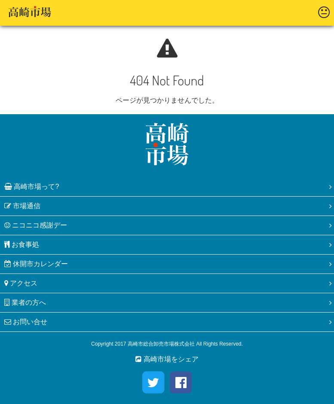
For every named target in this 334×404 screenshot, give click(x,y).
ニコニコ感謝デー (35, 225)
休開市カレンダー (36, 263)
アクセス (20, 283)
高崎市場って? (31, 186)
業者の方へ (25, 302)
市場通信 (22, 206)
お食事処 (21, 244)
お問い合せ (25, 321)
